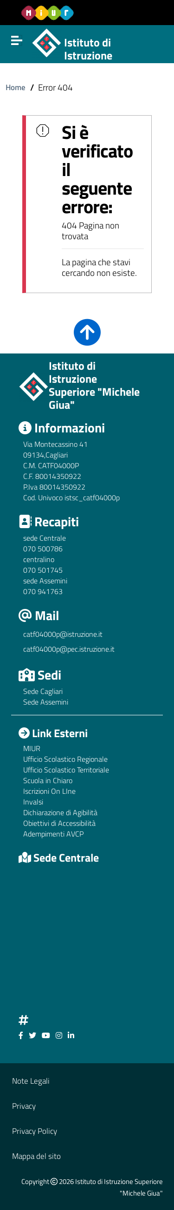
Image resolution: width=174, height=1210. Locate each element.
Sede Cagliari (43, 691)
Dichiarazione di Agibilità (60, 812)
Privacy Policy (34, 1131)
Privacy (24, 1105)
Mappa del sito (36, 1156)
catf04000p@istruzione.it (63, 634)
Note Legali (31, 1080)
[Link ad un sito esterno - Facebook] (21, 1035)
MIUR (31, 748)
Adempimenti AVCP (53, 833)
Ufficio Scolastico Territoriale (66, 769)
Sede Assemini (45, 701)
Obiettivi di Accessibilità (59, 823)
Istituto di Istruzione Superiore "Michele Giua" (109, 62)
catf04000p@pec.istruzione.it (69, 648)
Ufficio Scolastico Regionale (65, 759)
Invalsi (33, 801)
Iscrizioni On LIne (49, 791)
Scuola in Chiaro (47, 780)
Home (16, 87)
